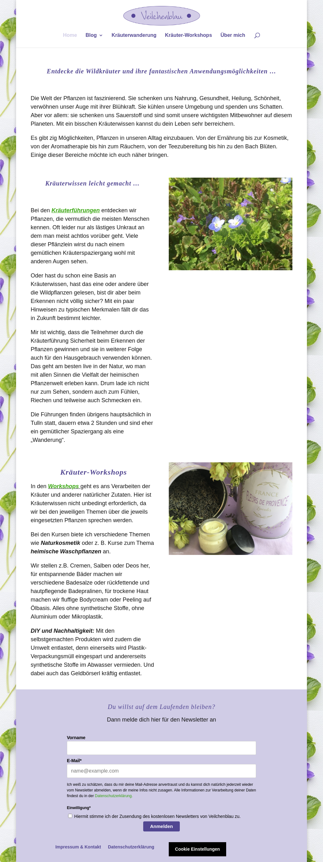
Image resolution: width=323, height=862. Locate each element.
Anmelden (161, 826)
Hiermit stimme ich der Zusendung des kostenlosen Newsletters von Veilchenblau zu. (157, 816)
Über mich (232, 35)
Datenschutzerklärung (131, 847)
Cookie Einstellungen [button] (197, 849)
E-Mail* (74, 760)
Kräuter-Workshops (188, 35)
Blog (91, 35)
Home (70, 35)
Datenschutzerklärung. (114, 796)
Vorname (76, 737)
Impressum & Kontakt (78, 847)
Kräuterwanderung (134, 35)
